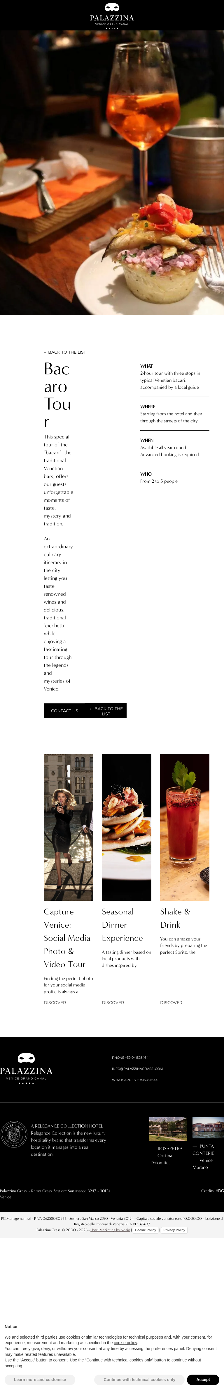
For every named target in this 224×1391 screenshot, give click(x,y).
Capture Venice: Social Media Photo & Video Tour (67, 937)
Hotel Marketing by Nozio (110, 1230)
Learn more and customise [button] (40, 1379)
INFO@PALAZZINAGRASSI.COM (137, 1069)
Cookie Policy (145, 1230)
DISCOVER (55, 1002)
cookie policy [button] (125, 1342)
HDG (220, 1190)
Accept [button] (203, 1379)
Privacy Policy (174, 1230)
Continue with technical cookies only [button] (139, 1379)
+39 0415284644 (137, 1058)
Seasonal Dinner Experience (122, 924)
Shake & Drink (175, 918)
